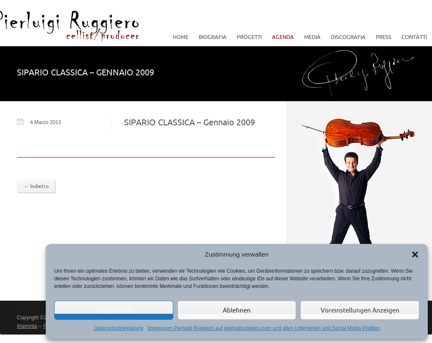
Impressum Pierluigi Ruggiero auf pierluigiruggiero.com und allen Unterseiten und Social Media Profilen (263, 328)
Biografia (213, 37)
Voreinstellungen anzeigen (360, 310)
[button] (415, 254)
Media (310, 37)
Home (180, 37)
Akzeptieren (113, 310)
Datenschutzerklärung (118, 328)
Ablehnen (237, 310)
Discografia (348, 37)
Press (383, 37)
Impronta (27, 326)
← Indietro (36, 186)
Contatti (414, 37)
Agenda (283, 37)
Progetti (247, 37)
